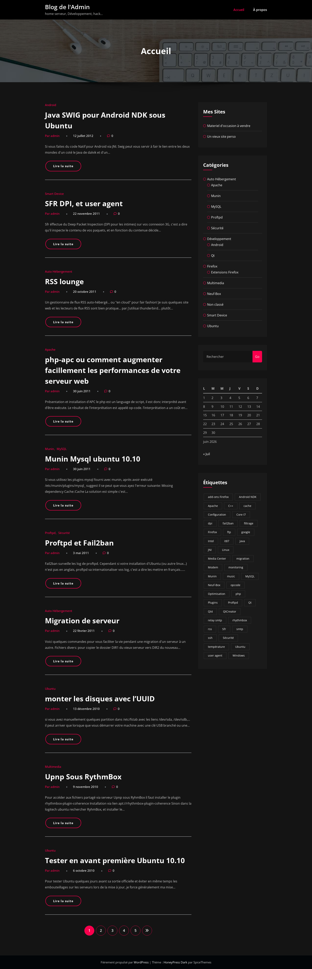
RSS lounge (64, 281)
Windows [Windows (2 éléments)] (239, 655)
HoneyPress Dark (175, 962)
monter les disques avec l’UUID (100, 699)
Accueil (238, 10)
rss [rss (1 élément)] (210, 629)
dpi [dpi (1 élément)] (210, 523)
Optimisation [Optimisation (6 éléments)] (216, 594)
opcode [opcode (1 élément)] (235, 585)
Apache (50, 349)
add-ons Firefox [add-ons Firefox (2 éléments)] (218, 497)
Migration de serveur (82, 621)
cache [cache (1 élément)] (247, 506)
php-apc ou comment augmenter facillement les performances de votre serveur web (112, 370)
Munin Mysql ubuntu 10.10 (92, 459)
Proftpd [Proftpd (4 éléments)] (233, 602)
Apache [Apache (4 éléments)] (213, 506)
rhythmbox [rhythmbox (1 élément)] (239, 620)
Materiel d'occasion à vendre (228, 126)
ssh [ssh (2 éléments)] (210, 638)
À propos (260, 10)
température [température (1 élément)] (216, 647)
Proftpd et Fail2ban (79, 543)
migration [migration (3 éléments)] (242, 558)
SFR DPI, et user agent (84, 203)
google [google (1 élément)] (245, 532)
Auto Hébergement (58, 271)
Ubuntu (50, 689)
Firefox (212, 266)
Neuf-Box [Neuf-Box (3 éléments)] (214, 585)
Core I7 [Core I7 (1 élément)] (241, 514)
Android (50, 105)
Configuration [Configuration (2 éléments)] (217, 514)
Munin (49, 449)
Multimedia (53, 767)
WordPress (141, 962)
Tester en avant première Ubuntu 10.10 (115, 860)
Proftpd (50, 533)
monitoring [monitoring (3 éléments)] (235, 567)
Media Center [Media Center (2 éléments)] (217, 558)
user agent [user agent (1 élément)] (215, 655)
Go (257, 356)
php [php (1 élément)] (238, 594)
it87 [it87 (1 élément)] (226, 541)
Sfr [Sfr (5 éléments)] (224, 629)
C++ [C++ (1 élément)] (230, 506)
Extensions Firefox (224, 272)
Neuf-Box (214, 294)
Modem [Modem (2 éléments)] (213, 567)
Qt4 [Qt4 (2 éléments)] (210, 611)
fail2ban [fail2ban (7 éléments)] (228, 523)
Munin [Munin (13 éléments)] (212, 576)
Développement (219, 239)
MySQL (62, 449)
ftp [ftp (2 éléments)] (229, 532)
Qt (213, 255)
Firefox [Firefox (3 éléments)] (212, 532)
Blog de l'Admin (67, 7)
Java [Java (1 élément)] (242, 541)
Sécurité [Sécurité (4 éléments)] (228, 638)
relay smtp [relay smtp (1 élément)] (215, 620)
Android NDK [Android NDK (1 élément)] (247, 497)
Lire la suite (63, 166)
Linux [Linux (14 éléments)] (225, 550)
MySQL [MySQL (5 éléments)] (249, 576)
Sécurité (64, 533)
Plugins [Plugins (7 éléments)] (213, 602)
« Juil (206, 454)
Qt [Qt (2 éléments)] (250, 602)
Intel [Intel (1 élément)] (211, 541)
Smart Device (54, 194)
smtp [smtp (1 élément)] (239, 629)
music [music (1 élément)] (231, 576)
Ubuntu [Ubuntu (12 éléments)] (240, 647)
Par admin (52, 136)
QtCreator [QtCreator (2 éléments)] (229, 611)
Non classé (215, 304)
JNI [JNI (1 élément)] (210, 550)
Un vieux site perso (221, 136)
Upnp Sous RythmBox (83, 777)
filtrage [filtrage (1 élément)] (248, 523)
